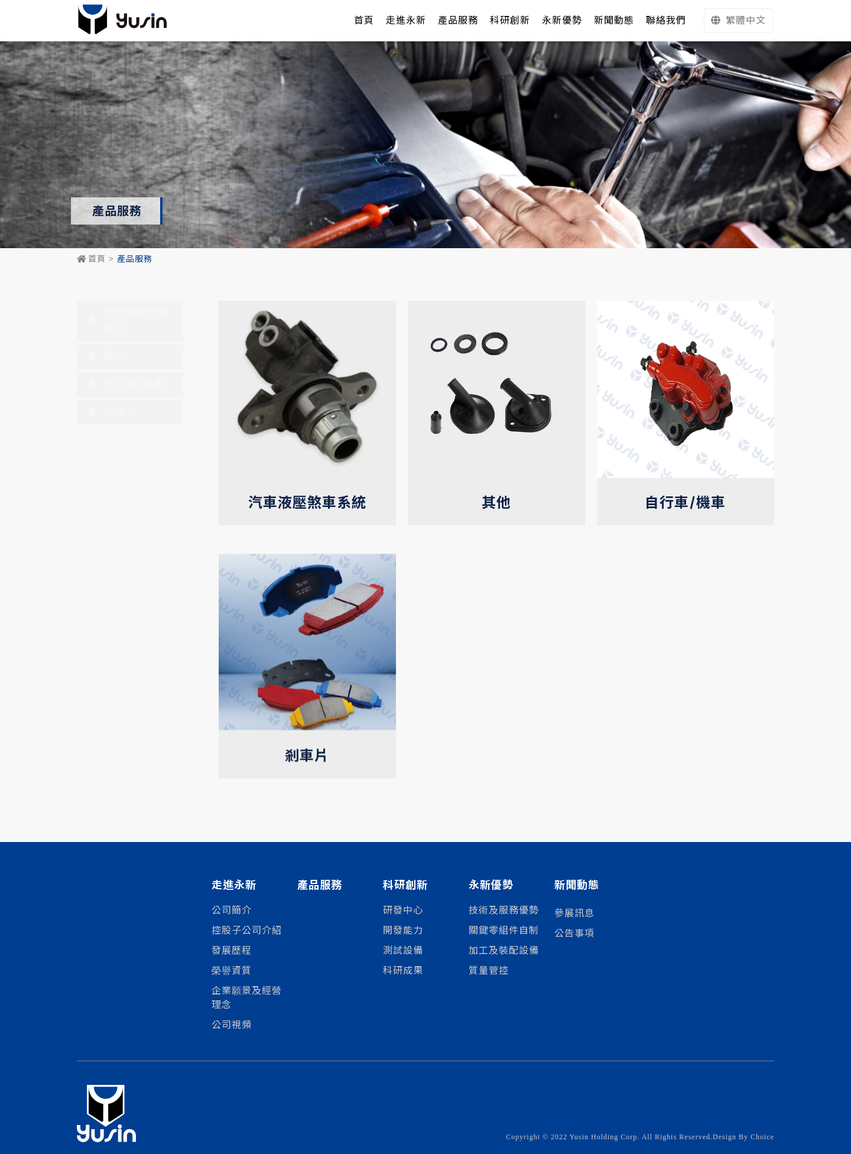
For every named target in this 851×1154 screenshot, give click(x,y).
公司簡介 (232, 909)
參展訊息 (574, 912)
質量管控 (489, 970)
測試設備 (403, 949)
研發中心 (403, 909)
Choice (762, 1137)
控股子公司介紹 (247, 929)
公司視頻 (232, 1024)
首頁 (91, 259)
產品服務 (319, 885)
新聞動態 (576, 885)
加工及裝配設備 (504, 949)
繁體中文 (738, 20)
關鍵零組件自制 (504, 929)
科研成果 (403, 970)
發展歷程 (232, 949)
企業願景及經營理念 (247, 997)
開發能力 (403, 929)
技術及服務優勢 (504, 909)
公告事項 (574, 932)
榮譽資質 (232, 970)
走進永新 (406, 20)
